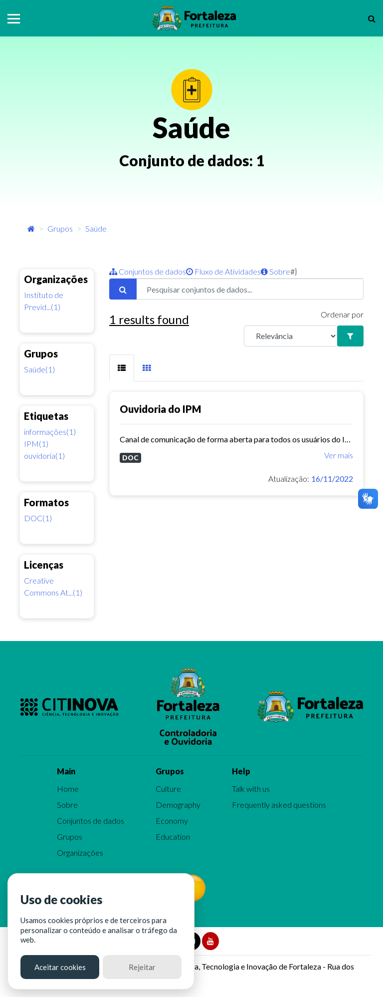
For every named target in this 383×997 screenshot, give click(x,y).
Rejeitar (142, 967)
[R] (291, 336)
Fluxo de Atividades (223, 271)
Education (173, 836)
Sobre (275, 271)
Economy (172, 820)
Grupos (60, 228)
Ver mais (338, 455)
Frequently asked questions (279, 804)
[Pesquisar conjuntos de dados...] (250, 289)
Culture (168, 788)
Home (68, 788)
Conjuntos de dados (147, 271)
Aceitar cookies (60, 967)
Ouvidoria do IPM (160, 409)
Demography (178, 804)
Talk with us (251, 788)
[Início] (31, 228)
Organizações (80, 852)
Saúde (96, 228)
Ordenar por (342, 314)
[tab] (121, 368)
